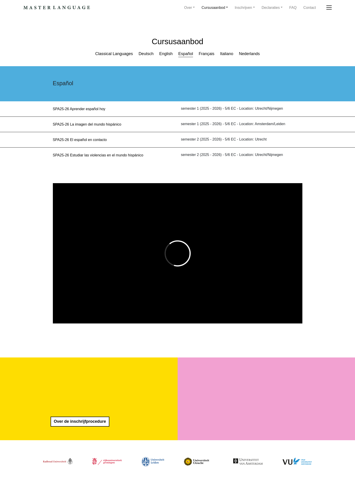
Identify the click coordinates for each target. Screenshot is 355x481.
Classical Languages (114, 53)
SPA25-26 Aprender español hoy (79, 109)
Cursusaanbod (213, 8)
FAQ (292, 8)
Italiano (226, 53)
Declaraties (271, 8)
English (166, 53)
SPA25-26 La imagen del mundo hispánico (87, 124)
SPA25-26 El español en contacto (80, 140)
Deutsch (146, 53)
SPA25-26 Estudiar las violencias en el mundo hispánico (98, 155)
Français (206, 53)
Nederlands (249, 53)
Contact (309, 8)
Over (188, 8)
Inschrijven (243, 8)
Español (185, 53)
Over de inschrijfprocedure (80, 421)
